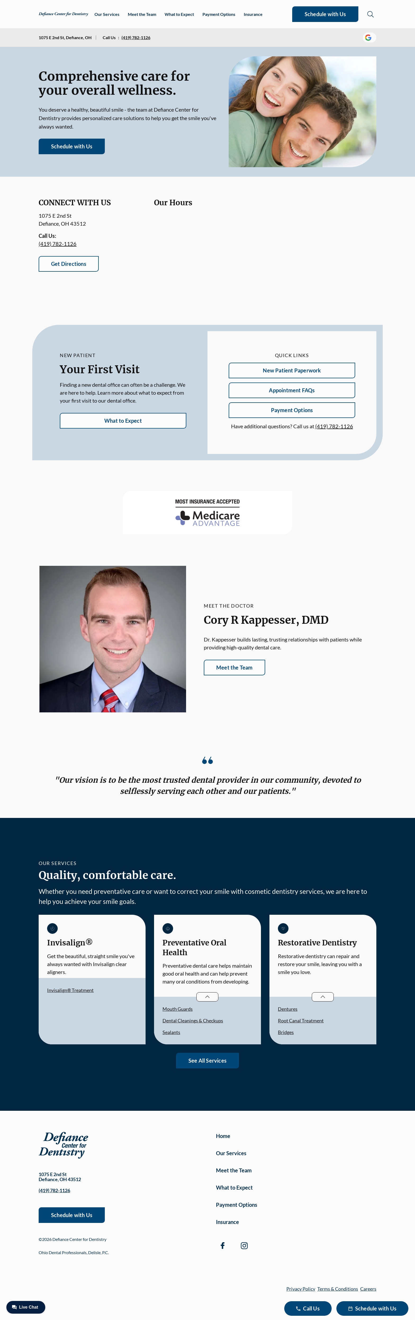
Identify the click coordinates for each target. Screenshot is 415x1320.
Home (223, 1136)
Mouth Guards (178, 1009)
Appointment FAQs (292, 390)
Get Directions (68, 264)
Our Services (106, 14)
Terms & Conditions (337, 1289)
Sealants (171, 1032)
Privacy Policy (300, 1289)
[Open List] (207, 997)
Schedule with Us (325, 14)
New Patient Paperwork (292, 370)
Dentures (287, 1009)
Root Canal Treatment (301, 1020)
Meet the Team (142, 14)
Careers (368, 1289)
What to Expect (179, 14)
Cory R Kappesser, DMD (266, 620)
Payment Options (218, 14)
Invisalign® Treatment (70, 990)
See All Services (207, 1060)
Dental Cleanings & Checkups (193, 1020)
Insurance (253, 14)
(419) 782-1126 (135, 37)
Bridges (286, 1032)
